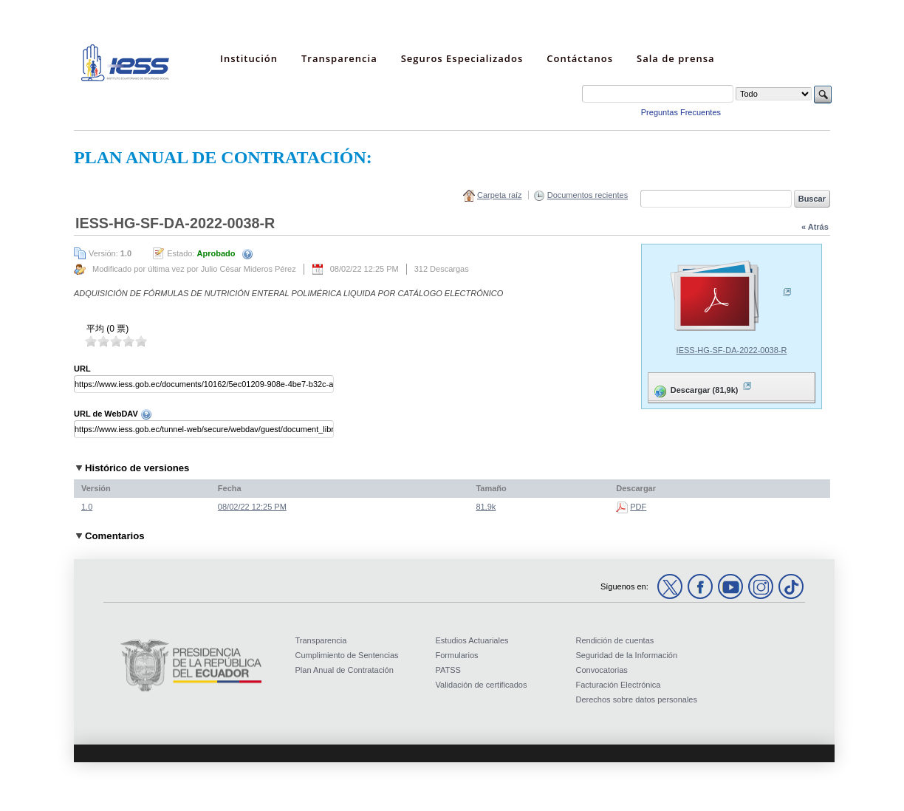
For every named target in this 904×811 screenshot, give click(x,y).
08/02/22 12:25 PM (252, 506)
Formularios (457, 655)
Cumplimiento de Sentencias (347, 655)
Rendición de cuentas (615, 640)
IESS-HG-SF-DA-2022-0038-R (732, 350)
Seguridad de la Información (627, 655)
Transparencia (321, 640)
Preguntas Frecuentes (681, 112)
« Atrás (815, 226)
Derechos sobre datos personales (636, 699)
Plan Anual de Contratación (344, 669)
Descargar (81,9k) (702, 387)
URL (82, 368)
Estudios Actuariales (472, 640)
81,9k (486, 506)
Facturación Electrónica (618, 684)
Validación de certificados (481, 684)
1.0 (86, 506)
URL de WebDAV (113, 413)
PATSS (448, 669)
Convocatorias (602, 669)
